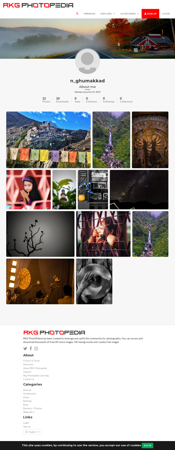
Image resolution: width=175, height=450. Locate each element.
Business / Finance (32, 408)
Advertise (28, 364)
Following (108, 101)
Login (166, 13)
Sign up (150, 13)
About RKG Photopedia (35, 368)
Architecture (29, 393)
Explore (108, 13)
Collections (126, 101)
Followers (91, 101)
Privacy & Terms (31, 360)
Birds (25, 404)
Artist (26, 397)
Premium (89, 13)
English (32, 432)
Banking (27, 401)
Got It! (147, 445)
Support (27, 371)
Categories (129, 13)
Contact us (28, 379)
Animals (27, 390)
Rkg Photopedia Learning (36, 375)
